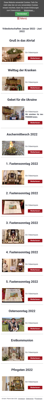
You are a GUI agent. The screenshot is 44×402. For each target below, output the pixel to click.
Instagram (38, 398)
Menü (22, 18)
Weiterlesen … (36, 58)
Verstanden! (22, 14)
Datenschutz (30, 398)
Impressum (21, 398)
